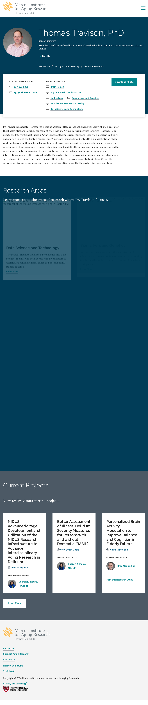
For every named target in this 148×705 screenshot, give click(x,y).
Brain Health (57, 86)
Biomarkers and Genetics (85, 97)
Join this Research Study (119, 584)
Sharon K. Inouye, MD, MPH (28, 585)
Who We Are (44, 66)
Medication (56, 97)
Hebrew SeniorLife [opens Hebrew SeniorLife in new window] (13, 670)
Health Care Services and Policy (67, 103)
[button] (143, 8)
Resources (8, 653)
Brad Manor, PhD (126, 568)
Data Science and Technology (66, 108)
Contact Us (9, 664)
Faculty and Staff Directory (67, 66)
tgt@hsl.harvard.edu (25, 92)
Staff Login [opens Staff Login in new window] (9, 675)
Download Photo (124, 81)
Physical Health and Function (66, 92)
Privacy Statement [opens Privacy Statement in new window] (13, 688)
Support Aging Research (16, 658)
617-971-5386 (21, 86)
